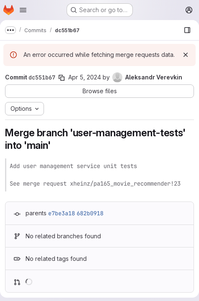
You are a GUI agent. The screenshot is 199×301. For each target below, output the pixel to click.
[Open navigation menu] (23, 10)
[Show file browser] (187, 30)
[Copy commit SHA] (62, 78)
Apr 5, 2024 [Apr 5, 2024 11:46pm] (84, 77)
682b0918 (90, 213)
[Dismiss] (186, 55)
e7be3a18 (61, 213)
